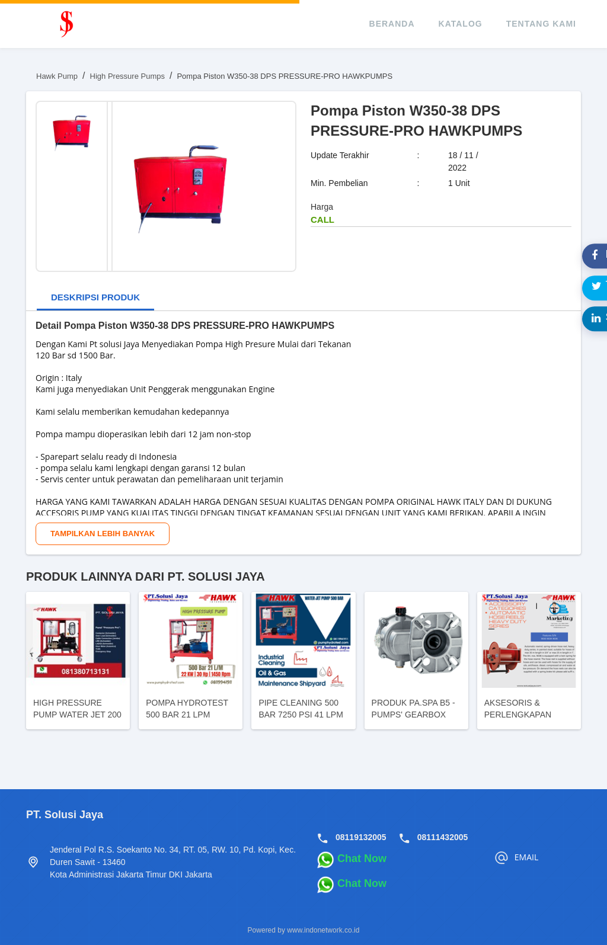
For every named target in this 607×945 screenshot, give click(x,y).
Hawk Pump (57, 76)
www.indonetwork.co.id (323, 930)
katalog (461, 23)
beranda (392, 23)
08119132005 (361, 837)
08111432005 (442, 837)
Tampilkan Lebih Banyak (102, 533)
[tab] (95, 298)
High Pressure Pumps (127, 76)
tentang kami (541, 23)
